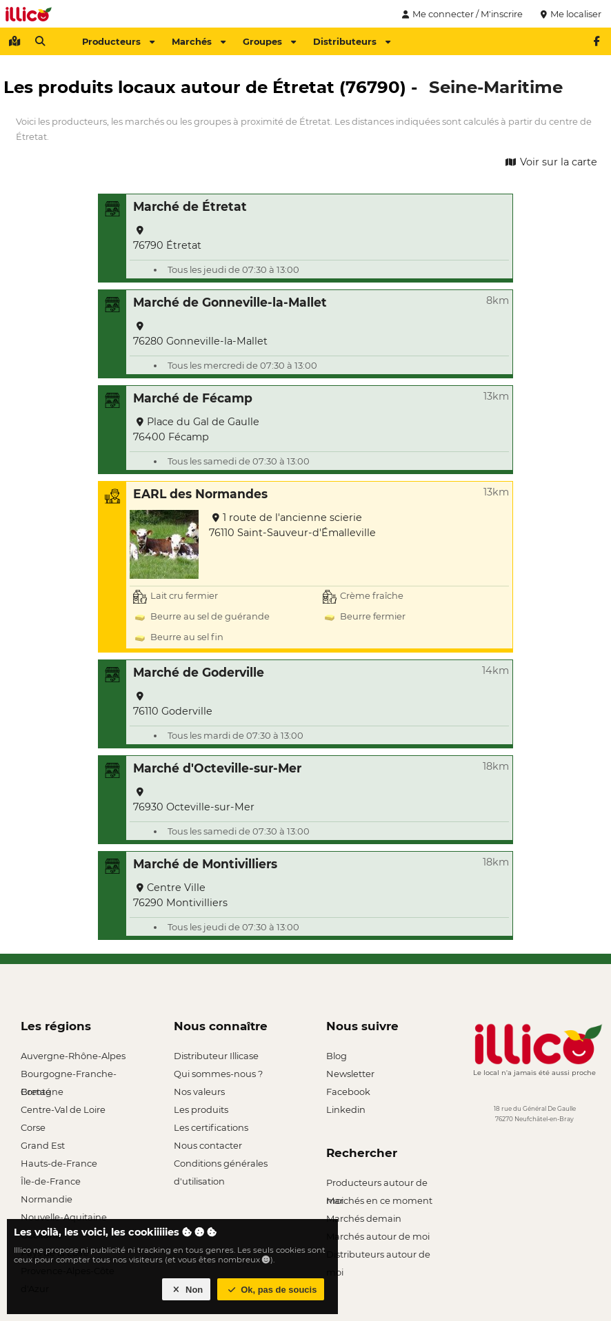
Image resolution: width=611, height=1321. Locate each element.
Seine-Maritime (496, 86)
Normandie (46, 1199)
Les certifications (211, 1127)
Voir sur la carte (550, 162)
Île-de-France (51, 1181)
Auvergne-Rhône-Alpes (73, 1055)
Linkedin (345, 1109)
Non (186, 1289)
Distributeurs (351, 41)
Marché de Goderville (198, 672)
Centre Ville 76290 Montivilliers (180, 895)
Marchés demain (363, 1218)
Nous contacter (208, 1145)
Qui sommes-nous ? (218, 1073)
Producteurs (118, 41)
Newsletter (350, 1073)
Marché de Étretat (190, 206)
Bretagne (42, 1091)
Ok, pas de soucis (271, 1289)
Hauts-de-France (59, 1163)
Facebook (348, 1091)
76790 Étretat (167, 239)
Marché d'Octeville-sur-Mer (217, 768)
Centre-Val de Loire (63, 1109)
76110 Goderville (172, 704)
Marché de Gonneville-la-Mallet (230, 302)
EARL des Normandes (200, 494)
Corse (33, 1127)
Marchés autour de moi (378, 1236)
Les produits (201, 1109)
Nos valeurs (199, 1091)
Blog (336, 1055)
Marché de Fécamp (192, 398)
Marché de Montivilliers (205, 864)
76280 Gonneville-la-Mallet (200, 334)
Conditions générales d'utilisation (221, 1165)
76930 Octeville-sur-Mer (193, 800)
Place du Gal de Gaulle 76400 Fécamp (196, 429)
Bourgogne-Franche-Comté (69, 1075)
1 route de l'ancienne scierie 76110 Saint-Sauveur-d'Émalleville (292, 525)
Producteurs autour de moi (377, 1184)
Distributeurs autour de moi (378, 1256)
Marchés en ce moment (379, 1200)
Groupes (269, 41)
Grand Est (43, 1145)
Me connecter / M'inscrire (461, 13)
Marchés (199, 41)
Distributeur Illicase (216, 1055)
